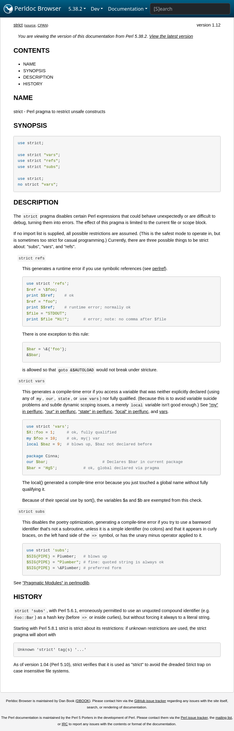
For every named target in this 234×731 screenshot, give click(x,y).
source (30, 25)
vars (163, 411)
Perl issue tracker (194, 717)
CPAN (42, 25)
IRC (65, 724)
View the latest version (171, 36)
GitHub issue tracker (150, 701)
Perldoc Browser (32, 8)
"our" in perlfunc (60, 411)
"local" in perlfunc (131, 411)
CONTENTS (31, 50)
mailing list (223, 717)
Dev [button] (95, 8)
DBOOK (82, 701)
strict (18, 25)
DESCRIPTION (38, 77)
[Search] (190, 9)
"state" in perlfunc (95, 411)
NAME (29, 64)
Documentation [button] (126, 8)
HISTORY (32, 83)
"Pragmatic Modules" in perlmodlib (56, 582)
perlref (158, 268)
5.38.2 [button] (75, 8)
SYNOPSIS (34, 70)
